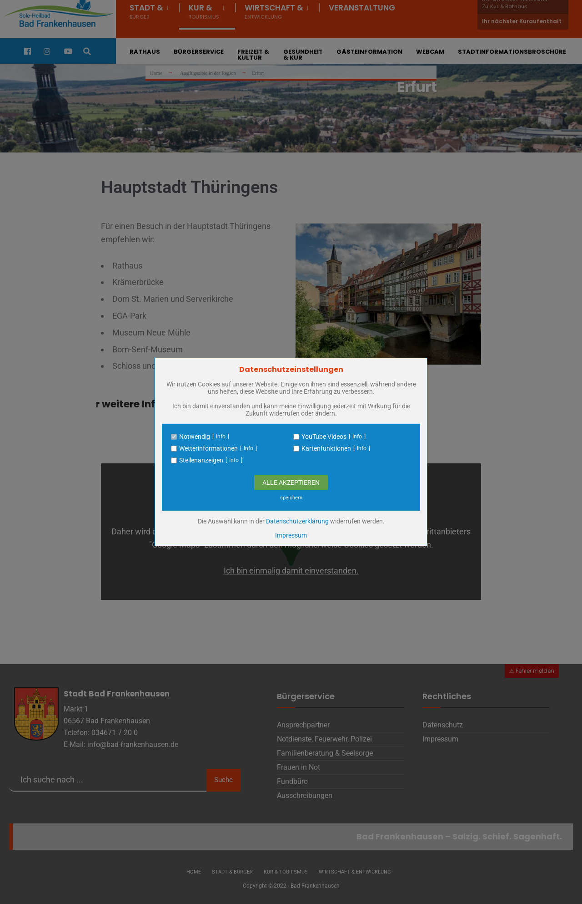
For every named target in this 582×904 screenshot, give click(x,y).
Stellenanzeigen (201, 460)
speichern (291, 498)
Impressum (291, 535)
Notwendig (194, 436)
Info (221, 436)
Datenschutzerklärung (297, 521)
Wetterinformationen (208, 448)
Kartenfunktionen (326, 448)
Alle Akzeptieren (291, 482)
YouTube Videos (323, 436)
